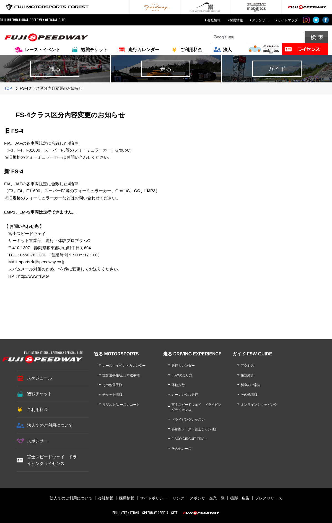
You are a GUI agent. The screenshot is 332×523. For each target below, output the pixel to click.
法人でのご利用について (50, 425)
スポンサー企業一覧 (207, 498)
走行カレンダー (143, 49)
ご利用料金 (191, 49)
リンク (178, 498)
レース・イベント (42, 49)
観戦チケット (94, 49)
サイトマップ (288, 20)
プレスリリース (268, 498)
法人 (227, 49)
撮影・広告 (240, 498)
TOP (8, 88)
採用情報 (236, 20)
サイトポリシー (153, 498)
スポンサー (260, 20)
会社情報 (214, 20)
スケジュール (39, 378)
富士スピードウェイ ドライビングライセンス (52, 460)
